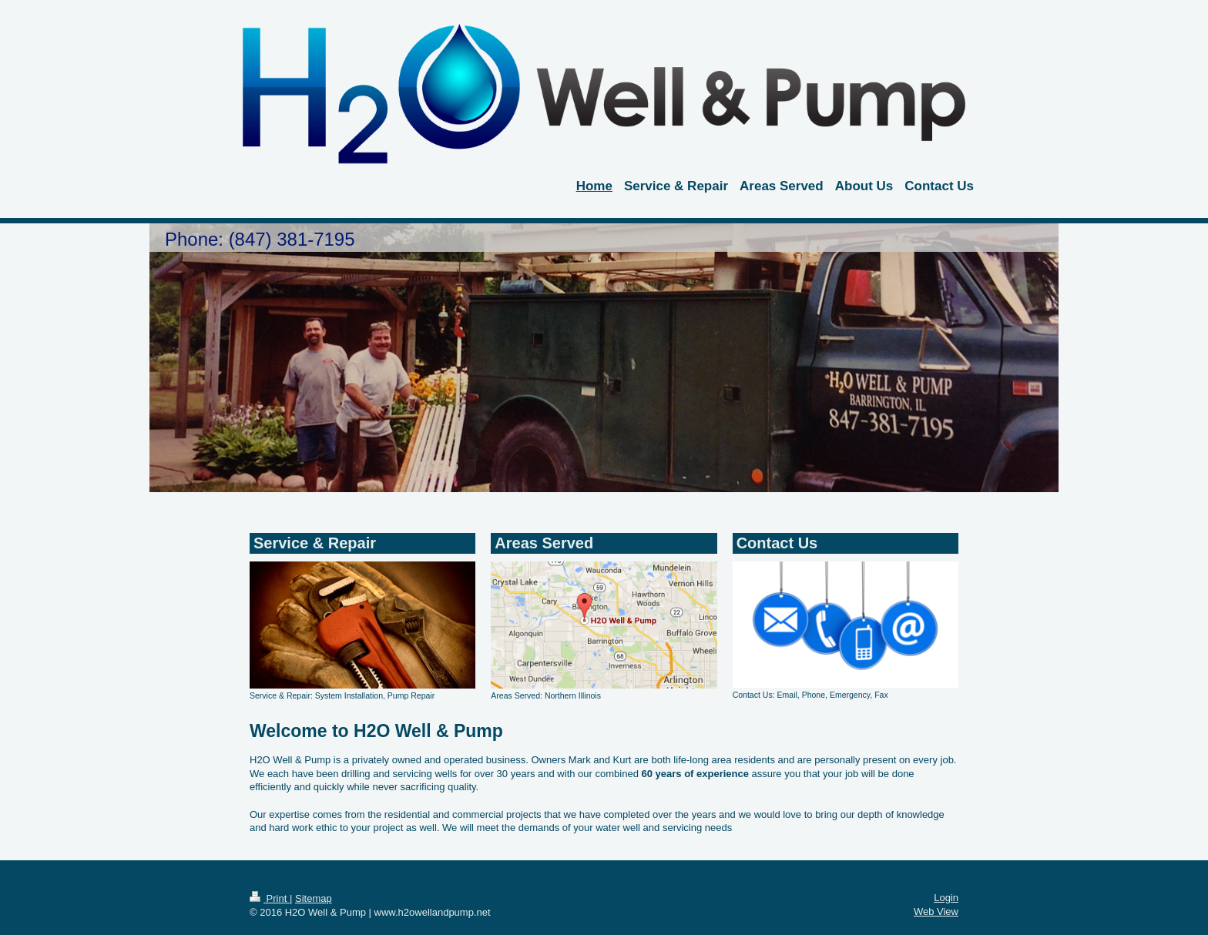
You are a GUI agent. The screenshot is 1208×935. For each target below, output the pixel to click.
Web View (936, 911)
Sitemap (313, 898)
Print (270, 898)
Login (946, 897)
